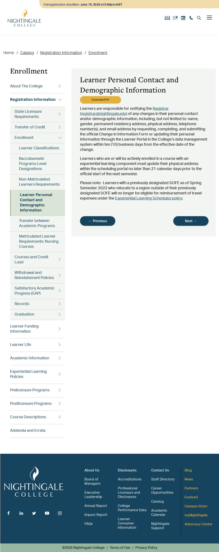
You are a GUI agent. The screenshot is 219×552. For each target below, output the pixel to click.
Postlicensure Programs (31, 404)
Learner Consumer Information (127, 523)
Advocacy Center (198, 524)
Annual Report (95, 506)
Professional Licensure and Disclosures (129, 493)
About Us (91, 470)
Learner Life (20, 345)
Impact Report (95, 515)
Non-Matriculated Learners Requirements (39, 182)
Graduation (24, 314)
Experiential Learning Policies (28, 374)
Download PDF (100, 99)
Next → (191, 221)
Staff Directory (163, 479)
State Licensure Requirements (28, 114)
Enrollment (98, 53)
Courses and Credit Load (31, 259)
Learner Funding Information (24, 328)
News (189, 479)
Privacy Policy (146, 547)
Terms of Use (120, 547)
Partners (191, 488)
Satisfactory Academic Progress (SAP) (35, 290)
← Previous (97, 221)
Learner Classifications (39, 148)
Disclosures (127, 470)
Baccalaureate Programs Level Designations (32, 164)
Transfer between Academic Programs (37, 223)
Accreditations (129, 479)
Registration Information (61, 53)
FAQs (88, 524)
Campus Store (196, 506)
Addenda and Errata (27, 431)
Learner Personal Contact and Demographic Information (36, 202)
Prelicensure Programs (30, 390)
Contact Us (160, 470)
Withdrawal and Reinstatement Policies (34, 275)
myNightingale (196, 515)
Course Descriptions (28, 417)
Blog (188, 470)
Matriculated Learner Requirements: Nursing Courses (39, 242)
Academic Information (29, 358)
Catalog (27, 53)
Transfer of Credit (30, 127)
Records (22, 304)
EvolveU (191, 497)
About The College (26, 86)
